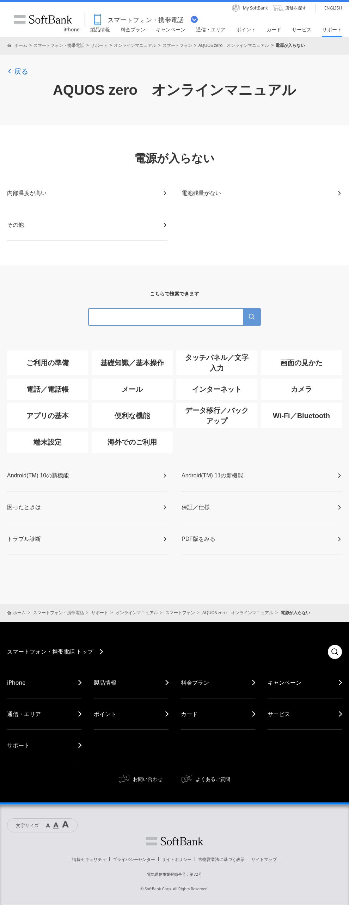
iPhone (16, 682)
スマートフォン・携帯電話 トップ (50, 651)
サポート (99, 45)
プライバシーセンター (134, 859)
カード (189, 714)
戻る (17, 71)
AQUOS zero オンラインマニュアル (233, 45)
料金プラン (195, 682)
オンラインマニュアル (135, 45)
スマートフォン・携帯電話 (58, 45)
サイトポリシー (176, 859)
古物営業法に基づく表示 (221, 859)
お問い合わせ (148, 779)
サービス (279, 714)
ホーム (20, 45)
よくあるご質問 (213, 779)
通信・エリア (24, 714)
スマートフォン (177, 45)
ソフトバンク (174, 841)
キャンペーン (284, 682)
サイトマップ (264, 859)
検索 (335, 652)
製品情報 (105, 682)
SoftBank (43, 19)
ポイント (105, 714)
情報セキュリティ (89, 859)
